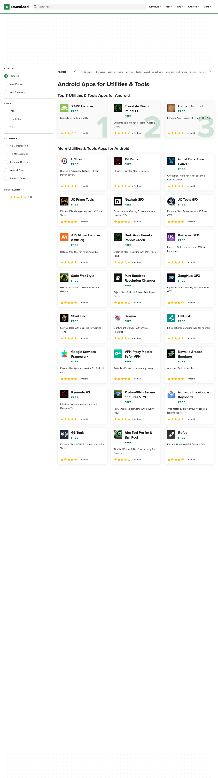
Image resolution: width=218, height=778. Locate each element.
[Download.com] (16, 7)
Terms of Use (127, 636)
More (208, 6)
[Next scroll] (210, 72)
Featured (11, 76)
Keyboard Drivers (16, 162)
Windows (154, 7)
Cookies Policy (128, 642)
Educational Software (153, 72)
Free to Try (12, 119)
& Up (18, 197)
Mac (168, 7)
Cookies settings (129, 658)
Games (193, 72)
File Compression (16, 146)
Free (9, 111)
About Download (71, 631)
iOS (179, 7)
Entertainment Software (176, 72)
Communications (115, 72)
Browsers (100, 72)
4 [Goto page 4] (87, 471)
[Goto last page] (207, 471)
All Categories (87, 72)
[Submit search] (35, 7)
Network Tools (14, 170)
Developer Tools (133, 72)
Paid (9, 127)
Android (192, 7)
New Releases (14, 92)
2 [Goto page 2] (70, 471)
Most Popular (13, 84)
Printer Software (15, 179)
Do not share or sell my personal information (132, 650)
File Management (16, 154)
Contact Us (68, 642)
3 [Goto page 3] (78, 471)
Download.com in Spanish (75, 648)
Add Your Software (72, 636)
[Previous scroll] (75, 72)
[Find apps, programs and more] (89, 7)
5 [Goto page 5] (96, 471)
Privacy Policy (127, 631)
